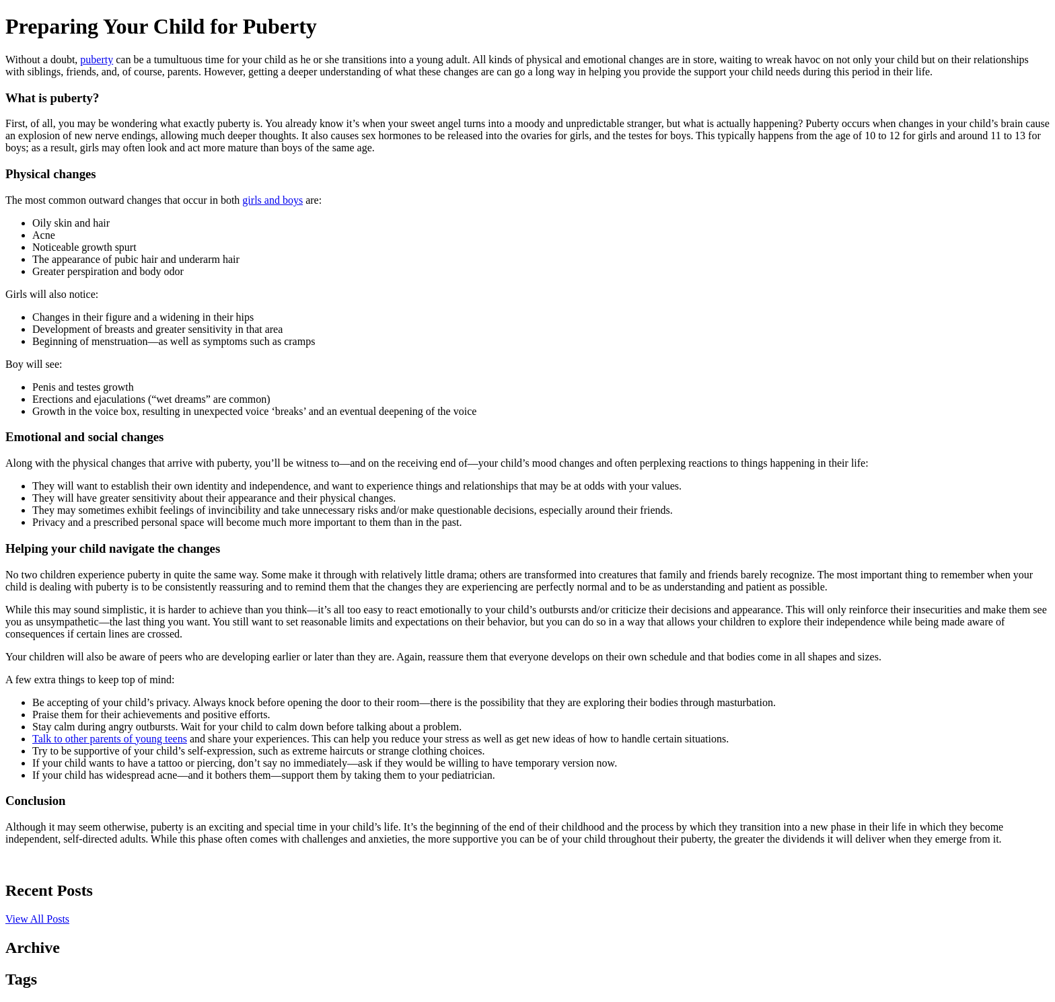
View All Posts (37, 919)
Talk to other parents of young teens (109, 738)
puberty (96, 59)
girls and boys (272, 200)
